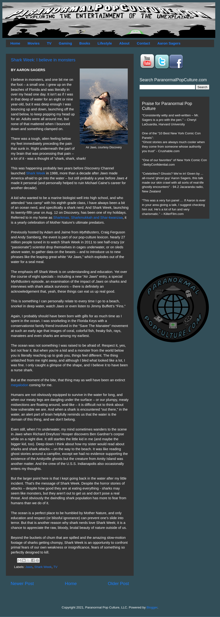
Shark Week (35, 173)
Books (84, 43)
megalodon (19, 385)
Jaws (29, 567)
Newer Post (22, 583)
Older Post (118, 583)
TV (49, 43)
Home (15, 43)
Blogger (152, 607)
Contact (143, 43)
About (124, 43)
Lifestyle (104, 43)
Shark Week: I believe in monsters (43, 60)
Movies (33, 43)
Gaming (65, 43)
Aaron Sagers (168, 43)
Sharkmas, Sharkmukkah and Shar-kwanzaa (88, 217)
